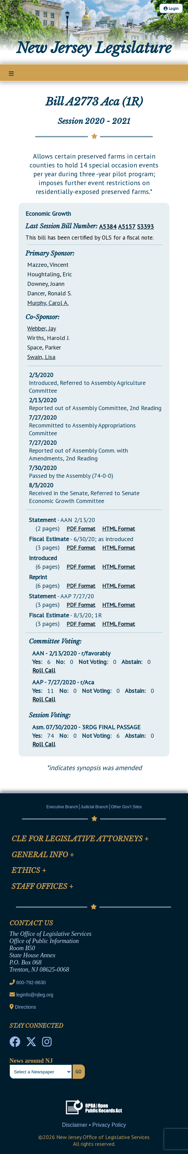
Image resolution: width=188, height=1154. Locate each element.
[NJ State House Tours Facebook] (15, 1043)
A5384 (107, 226)
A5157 (126, 226)
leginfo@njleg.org (34, 994)
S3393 (145, 226)
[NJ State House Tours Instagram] (47, 1043)
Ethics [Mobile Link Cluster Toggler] (29, 870)
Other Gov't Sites (126, 806)
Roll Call (43, 670)
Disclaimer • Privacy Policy (94, 1125)
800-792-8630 (31, 982)
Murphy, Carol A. (48, 303)
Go (78, 1072)
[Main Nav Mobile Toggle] (11, 73)
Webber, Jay (41, 328)
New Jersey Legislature (94, 48)
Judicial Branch (94, 806)
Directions (25, 1007)
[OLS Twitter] (31, 1043)
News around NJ (31, 1060)
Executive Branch (62, 806)
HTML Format (118, 528)
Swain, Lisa (41, 357)
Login (171, 8)
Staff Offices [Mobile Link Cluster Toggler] (42, 886)
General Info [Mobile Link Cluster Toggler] (43, 855)
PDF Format (81, 528)
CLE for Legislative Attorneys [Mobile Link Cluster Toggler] (80, 839)
